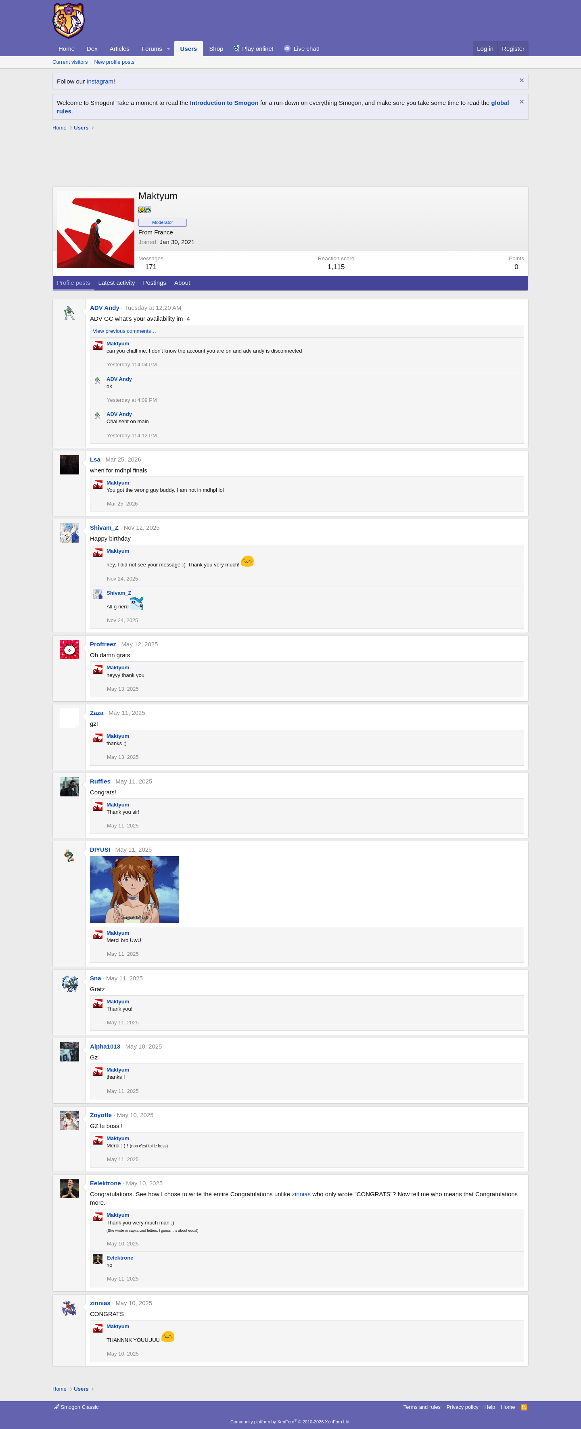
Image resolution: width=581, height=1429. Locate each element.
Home (67, 48)
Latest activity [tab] (116, 282)
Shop (216, 48)
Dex (92, 48)
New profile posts (114, 62)
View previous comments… (124, 331)
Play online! (258, 48)
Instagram (99, 81)
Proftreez (103, 644)
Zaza (96, 712)
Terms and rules (422, 1407)
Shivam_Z (104, 527)
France (163, 232)
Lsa (95, 459)
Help (490, 1407)
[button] (168, 48)
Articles (120, 48)
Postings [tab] (154, 282)
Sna (95, 978)
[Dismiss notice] (520, 81)
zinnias (301, 1194)
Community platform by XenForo (290, 1421)
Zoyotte (101, 1114)
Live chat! (307, 48)
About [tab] (182, 282)
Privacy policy (463, 1407)
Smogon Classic (76, 1407)
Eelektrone (105, 1183)
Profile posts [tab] (73, 282)
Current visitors (70, 62)
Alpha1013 (105, 1046)
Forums (152, 48)
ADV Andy (104, 307)
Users (188, 48)
